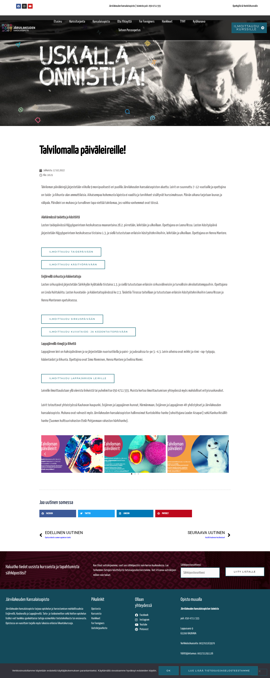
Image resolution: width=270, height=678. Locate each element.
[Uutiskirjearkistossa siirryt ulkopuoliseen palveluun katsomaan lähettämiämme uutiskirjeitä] (113, 629)
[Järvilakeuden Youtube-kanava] (30, 6)
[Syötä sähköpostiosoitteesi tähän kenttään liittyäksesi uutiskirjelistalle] (200, 573)
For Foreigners (146, 21)
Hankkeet (167, 21)
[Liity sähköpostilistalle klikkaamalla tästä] (244, 572)
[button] (45, 454)
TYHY (182, 21)
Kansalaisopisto (101, 21)
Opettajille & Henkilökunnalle (245, 6)
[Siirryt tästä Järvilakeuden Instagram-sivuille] (157, 620)
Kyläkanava (199, 21)
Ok (168, 670)
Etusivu (58, 21)
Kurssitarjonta (77, 21)
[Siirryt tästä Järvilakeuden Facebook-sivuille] (157, 615)
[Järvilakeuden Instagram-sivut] (24, 6)
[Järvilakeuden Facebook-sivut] (18, 6)
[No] (259, 672)
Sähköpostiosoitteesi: (200, 571)
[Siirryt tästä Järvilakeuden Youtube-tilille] (157, 625)
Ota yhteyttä (124, 21)
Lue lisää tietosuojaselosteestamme (219, 670)
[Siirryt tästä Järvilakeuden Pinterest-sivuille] (157, 630)
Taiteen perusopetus (129, 30)
